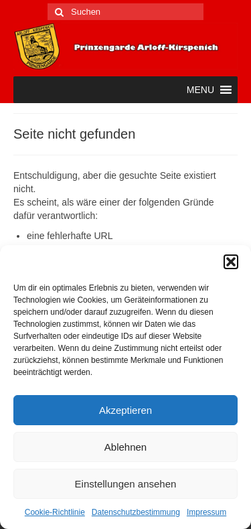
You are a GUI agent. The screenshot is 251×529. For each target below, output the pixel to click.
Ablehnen (125, 447)
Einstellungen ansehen (126, 483)
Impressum (206, 512)
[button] (231, 262)
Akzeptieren (125, 410)
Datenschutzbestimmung (136, 512)
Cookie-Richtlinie (55, 512)
